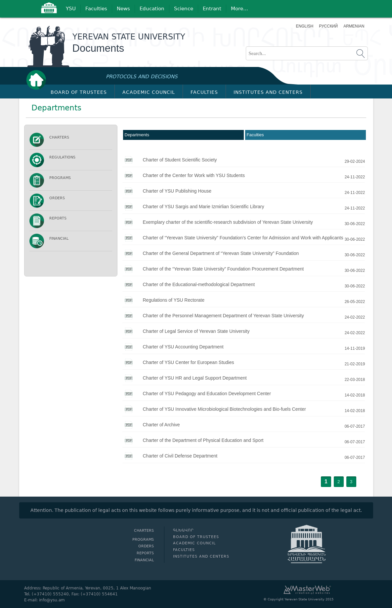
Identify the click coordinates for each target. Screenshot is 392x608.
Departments (137, 134)
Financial (58, 238)
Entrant (212, 9)
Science (183, 9)
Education (152, 9)
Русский (328, 26)
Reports (57, 218)
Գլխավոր (38, 80)
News (123, 9)
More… (239, 9)
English (305, 26)
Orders (57, 198)
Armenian (353, 26)
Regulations (62, 157)
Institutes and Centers (268, 92)
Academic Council (148, 92)
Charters (59, 137)
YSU (71, 9)
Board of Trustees (79, 92)
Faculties (96, 9)
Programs (60, 178)
